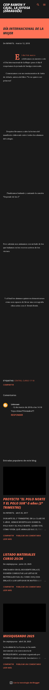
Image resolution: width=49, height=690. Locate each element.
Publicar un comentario (28, 535)
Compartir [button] (8, 385)
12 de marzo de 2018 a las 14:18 (27, 407)
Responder (17, 415)
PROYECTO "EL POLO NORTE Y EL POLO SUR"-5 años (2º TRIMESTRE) (24, 503)
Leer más (7, 539)
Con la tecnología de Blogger (25, 682)
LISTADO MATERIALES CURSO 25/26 (19, 556)
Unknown (15, 404)
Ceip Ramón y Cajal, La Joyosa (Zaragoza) (16, 7)
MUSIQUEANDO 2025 (18, 636)
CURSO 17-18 (28, 380)
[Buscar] (38, 4)
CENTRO (18, 380)
